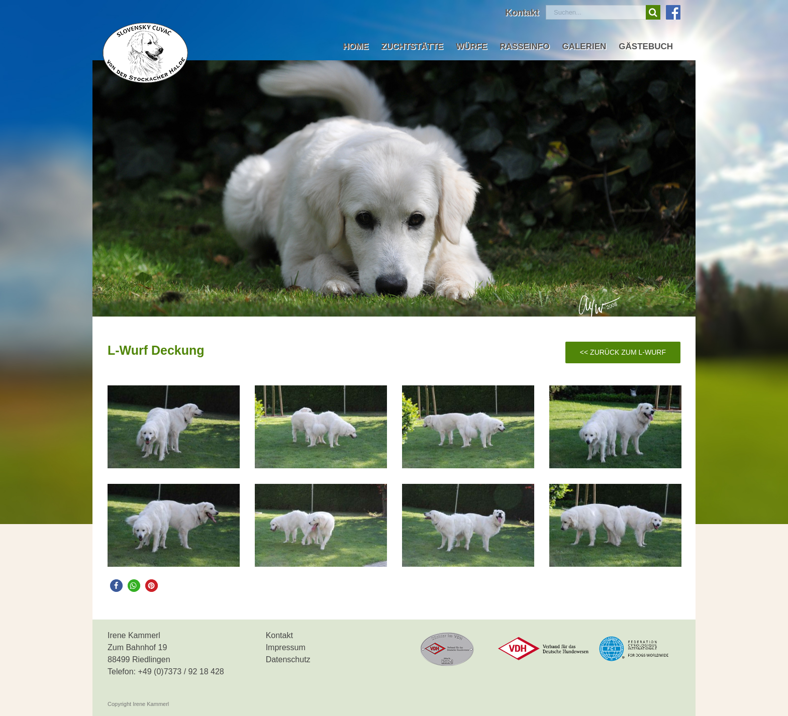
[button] (116, 585)
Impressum (286, 647)
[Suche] (653, 12)
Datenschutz (288, 659)
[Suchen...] (596, 12)
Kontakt (279, 635)
